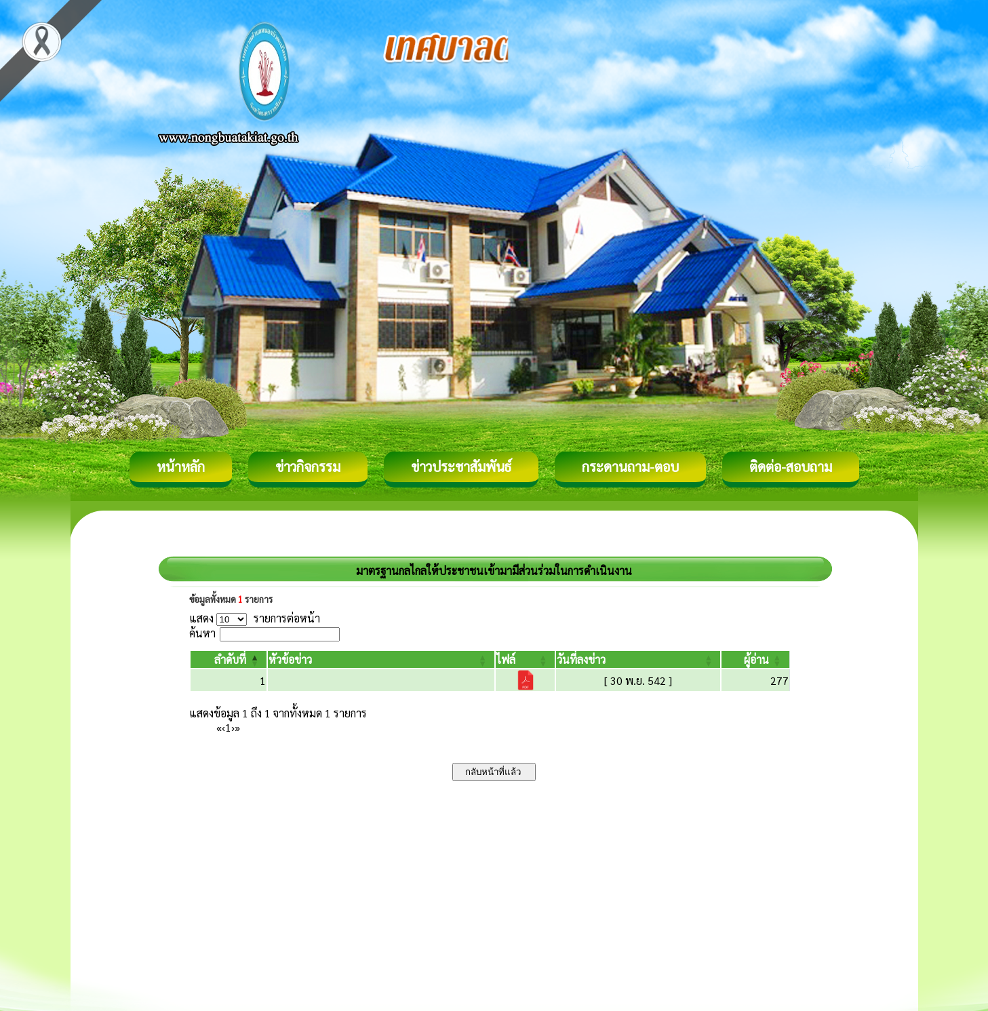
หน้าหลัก (181, 466)
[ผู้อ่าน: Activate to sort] (755, 659)
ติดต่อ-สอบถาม (790, 466)
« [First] (219, 727)
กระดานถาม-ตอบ (630, 466)
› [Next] (233, 727)
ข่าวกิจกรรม (307, 466)
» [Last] (237, 727)
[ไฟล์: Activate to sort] (525, 659)
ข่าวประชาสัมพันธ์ (461, 466)
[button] (230, 659)
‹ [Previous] (223, 727)
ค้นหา (202, 633)
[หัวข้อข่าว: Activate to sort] (381, 659)
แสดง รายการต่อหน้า (255, 618)
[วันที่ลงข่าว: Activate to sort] (638, 659)
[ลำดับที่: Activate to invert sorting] (229, 659)
